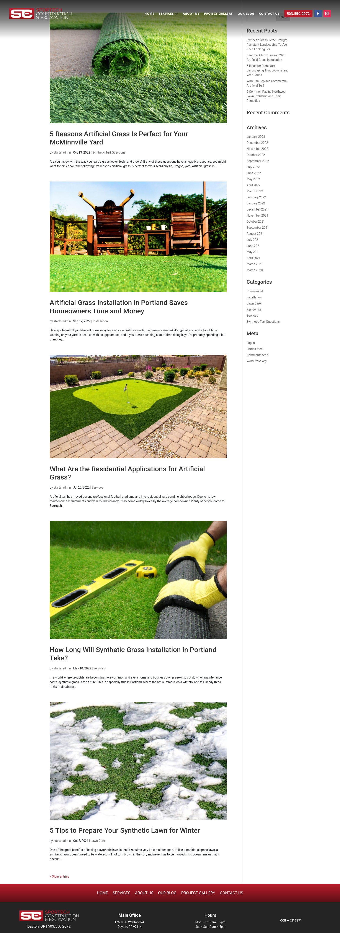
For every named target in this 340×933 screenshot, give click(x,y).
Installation (100, 321)
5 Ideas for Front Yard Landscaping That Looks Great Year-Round (267, 70)
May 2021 (253, 252)
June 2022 (254, 173)
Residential (254, 309)
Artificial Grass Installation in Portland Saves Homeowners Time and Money (119, 306)
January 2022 (256, 203)
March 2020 (255, 270)
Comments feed (257, 355)
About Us (191, 13)
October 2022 (256, 155)
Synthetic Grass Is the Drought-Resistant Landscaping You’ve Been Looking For (267, 44)
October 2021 (256, 221)
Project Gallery (218, 13)
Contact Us (269, 13)
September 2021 (258, 227)
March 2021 (255, 264)
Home (149, 13)
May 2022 (253, 179)
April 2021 (253, 258)
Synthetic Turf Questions (108, 152)
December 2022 (257, 142)
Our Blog (246, 13)
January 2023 (256, 136)
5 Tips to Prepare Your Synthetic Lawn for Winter (125, 830)
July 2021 (253, 239)
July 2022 (253, 167)
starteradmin (62, 152)
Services (166, 13)
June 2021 (254, 246)
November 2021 (257, 215)
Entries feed (255, 349)
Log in (251, 343)
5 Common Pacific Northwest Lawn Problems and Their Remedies (266, 96)
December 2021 (257, 209)
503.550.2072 (59, 926)
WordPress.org (256, 361)
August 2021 (255, 233)
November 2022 (257, 149)
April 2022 (253, 185)
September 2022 (258, 161)
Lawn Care (98, 840)
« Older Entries (59, 876)
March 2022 (255, 191)
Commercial (255, 291)
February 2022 (256, 197)
